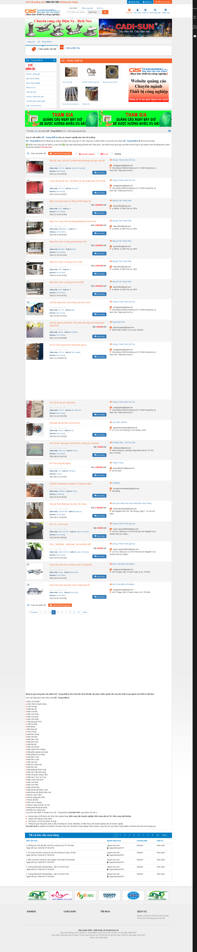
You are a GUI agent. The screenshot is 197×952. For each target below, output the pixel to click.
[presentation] (99, 119)
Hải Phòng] (60, 494)
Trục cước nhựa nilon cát (70, 104)
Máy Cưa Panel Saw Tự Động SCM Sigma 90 (70, 201)
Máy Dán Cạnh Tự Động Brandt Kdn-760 (68, 242)
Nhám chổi (86, 104)
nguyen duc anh (113, 845)
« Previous (33, 612)
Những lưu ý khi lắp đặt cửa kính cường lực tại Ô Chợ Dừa (50, 845)
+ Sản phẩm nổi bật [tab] (44, 49)
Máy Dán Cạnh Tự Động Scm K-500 (66, 262)
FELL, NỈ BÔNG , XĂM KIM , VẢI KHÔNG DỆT (70, 544)
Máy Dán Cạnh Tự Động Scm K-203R (67, 282)
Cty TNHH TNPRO (118, 422)
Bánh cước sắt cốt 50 (110, 82)
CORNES (61, 491)
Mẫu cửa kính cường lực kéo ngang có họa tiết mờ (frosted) (50, 860)
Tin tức (195, 8)
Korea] (75, 451)
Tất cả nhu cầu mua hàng (44, 835)
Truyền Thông (116, 463)
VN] (72, 430)
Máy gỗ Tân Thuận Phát (120, 201)
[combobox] (101, 12)
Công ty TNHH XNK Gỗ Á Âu (122, 160)
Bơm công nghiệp (33, 83)
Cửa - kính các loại (33, 106)
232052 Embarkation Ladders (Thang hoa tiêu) (70, 484)
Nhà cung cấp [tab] (87, 8)
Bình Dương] (60, 171)
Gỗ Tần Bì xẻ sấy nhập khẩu (62, 403)
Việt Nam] (74, 332)
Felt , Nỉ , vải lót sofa (59, 524)
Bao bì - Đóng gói (33, 74)
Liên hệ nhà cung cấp (60, 153)
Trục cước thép (67, 82)
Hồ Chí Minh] (60, 212)
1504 (36, 131)
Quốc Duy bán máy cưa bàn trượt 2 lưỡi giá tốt (71, 565)
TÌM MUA (105, 911)
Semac (60, 572)
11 (67, 131)
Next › (85, 612)
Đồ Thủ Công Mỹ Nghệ (60, 463)
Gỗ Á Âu (61, 168)
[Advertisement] (98, 380)
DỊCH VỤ (142, 911)
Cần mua (137, 11)
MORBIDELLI (62, 229)
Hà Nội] (58, 474)
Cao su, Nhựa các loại (35, 97)
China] (74, 491)
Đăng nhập (134, 2)
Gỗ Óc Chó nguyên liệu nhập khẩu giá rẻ (68, 345)
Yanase (60, 430)
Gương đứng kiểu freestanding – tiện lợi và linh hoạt (47, 867)
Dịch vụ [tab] (100, 8)
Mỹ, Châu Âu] (76, 410)
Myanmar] (78, 511)
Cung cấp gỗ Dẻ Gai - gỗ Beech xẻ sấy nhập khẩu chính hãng (77, 181)
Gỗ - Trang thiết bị (45, 42)
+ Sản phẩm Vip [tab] (72, 48)
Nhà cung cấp (155, 11)
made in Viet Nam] (82, 532)
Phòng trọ (82, 941)
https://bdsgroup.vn (95, 941)
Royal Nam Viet (117, 322)
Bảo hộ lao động (32, 79)
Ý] (70, 209)
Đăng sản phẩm (163, 2)
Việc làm (129, 11)
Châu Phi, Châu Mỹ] (78, 168)
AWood (60, 332)
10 (79, 612)
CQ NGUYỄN (62, 511)
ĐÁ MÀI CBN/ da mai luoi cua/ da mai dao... (90, 82)
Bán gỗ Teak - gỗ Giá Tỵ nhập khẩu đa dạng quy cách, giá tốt (77, 161)
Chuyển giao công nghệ (35, 101)
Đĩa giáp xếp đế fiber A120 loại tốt (65, 423)
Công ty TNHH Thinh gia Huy (122, 524)
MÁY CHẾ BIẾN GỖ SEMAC (122, 564)
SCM (60, 209)
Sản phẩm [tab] (73, 8)
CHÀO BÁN (70, 911)
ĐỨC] (74, 249)
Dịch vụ (145, 11)
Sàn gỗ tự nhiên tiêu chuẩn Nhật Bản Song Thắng (130, 503)
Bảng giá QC (195, 27)
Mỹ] (73, 310)
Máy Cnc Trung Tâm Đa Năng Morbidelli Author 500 (73, 221)
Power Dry (61, 451)
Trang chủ (31, 42)
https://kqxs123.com (110, 941)
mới (59, 471)
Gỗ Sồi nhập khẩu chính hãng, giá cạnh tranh (70, 302)
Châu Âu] (75, 188)
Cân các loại (31, 92)
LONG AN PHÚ (63, 532)
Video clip (165, 11)
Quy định (194, 17)
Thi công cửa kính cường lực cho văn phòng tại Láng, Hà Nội (51, 853)
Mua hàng (99, 172)
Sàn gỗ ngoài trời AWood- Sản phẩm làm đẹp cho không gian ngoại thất (77, 324)
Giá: (92, 205)
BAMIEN (31, 911)
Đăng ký (147, 2)
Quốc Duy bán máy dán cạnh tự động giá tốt (70, 585)
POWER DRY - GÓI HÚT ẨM (122, 443)
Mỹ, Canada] (76, 352)
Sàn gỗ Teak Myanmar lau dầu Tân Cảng (68, 504)
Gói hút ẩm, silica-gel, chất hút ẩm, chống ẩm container (74, 443)
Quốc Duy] (74, 572)
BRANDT (61, 249)
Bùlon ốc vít (30, 88)
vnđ (104, 205)
